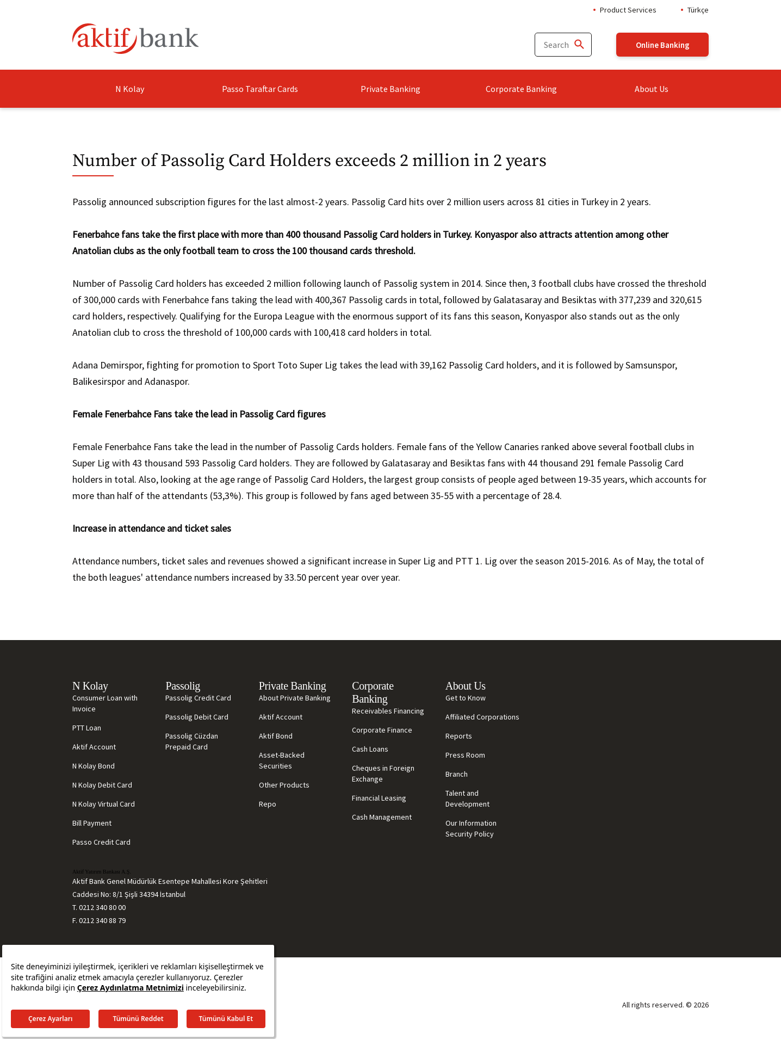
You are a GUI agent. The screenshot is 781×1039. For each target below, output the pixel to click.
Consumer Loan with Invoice (105, 703)
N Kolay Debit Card (102, 785)
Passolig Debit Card (196, 717)
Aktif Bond (276, 736)
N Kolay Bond (93, 766)
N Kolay (129, 88)
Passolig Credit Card (198, 698)
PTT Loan (86, 728)
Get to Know (465, 698)
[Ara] (578, 44)
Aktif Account (94, 747)
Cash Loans (370, 749)
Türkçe (698, 10)
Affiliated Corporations (482, 717)
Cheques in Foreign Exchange (383, 773)
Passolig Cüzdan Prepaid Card (191, 741)
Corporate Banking (521, 88)
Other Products (284, 785)
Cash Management (382, 817)
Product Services (628, 10)
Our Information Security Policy (471, 828)
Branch (456, 774)
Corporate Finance (382, 730)
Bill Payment (91, 823)
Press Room (465, 755)
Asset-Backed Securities (282, 760)
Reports (458, 736)
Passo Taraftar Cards (260, 88)
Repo (267, 804)
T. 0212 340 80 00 (99, 907)
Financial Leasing (379, 798)
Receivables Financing (388, 711)
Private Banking (390, 88)
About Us (651, 88)
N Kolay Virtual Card (103, 804)
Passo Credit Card (101, 842)
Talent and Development (467, 798)
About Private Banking (295, 698)
